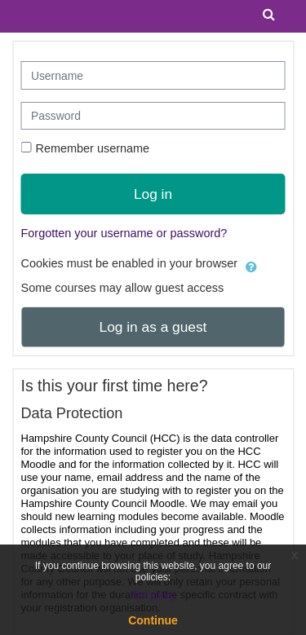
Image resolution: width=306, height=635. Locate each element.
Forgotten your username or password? (124, 233)
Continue (153, 620)
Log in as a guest (153, 327)
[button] (251, 264)
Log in (153, 194)
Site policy (153, 595)
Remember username (93, 148)
